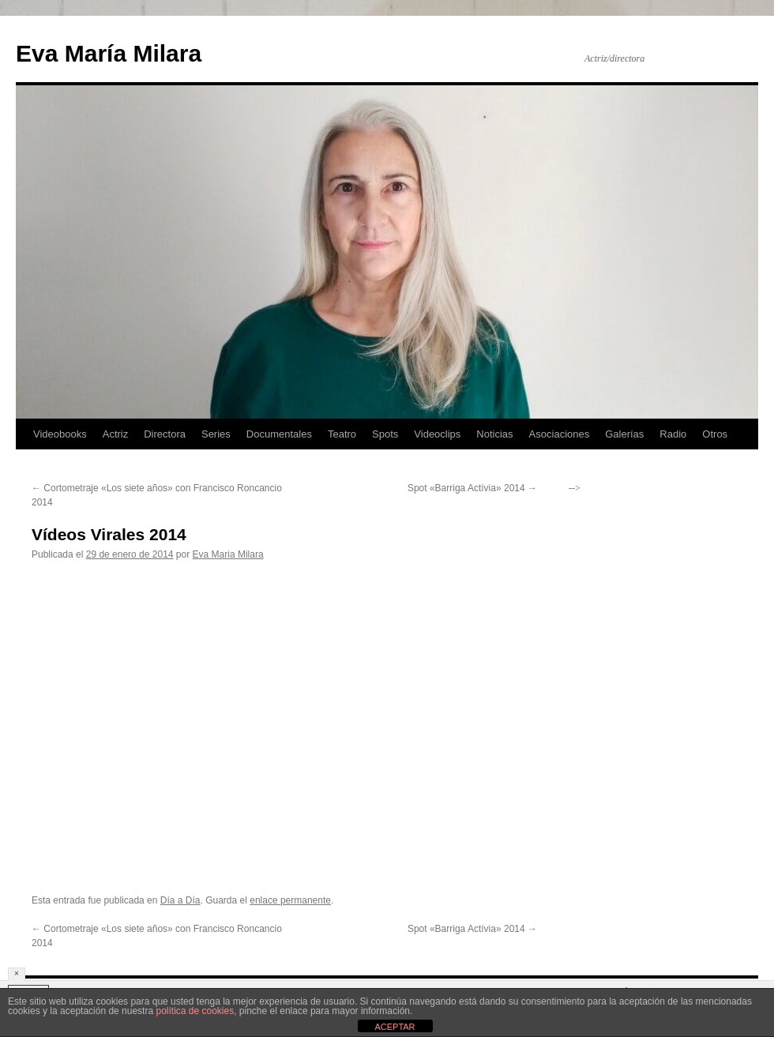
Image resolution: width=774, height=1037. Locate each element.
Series (216, 434)
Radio (672, 434)
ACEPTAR (394, 1026)
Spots (385, 434)
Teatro (342, 434)
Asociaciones (559, 434)
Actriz (116, 434)
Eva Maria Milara (228, 554)
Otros (714, 434)
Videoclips (437, 434)
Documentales (279, 434)
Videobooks (60, 434)
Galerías (624, 434)
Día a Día (180, 900)
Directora (165, 434)
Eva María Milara (108, 53)
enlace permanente (290, 900)
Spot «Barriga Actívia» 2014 (472, 488)
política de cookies (195, 1010)
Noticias (494, 434)
